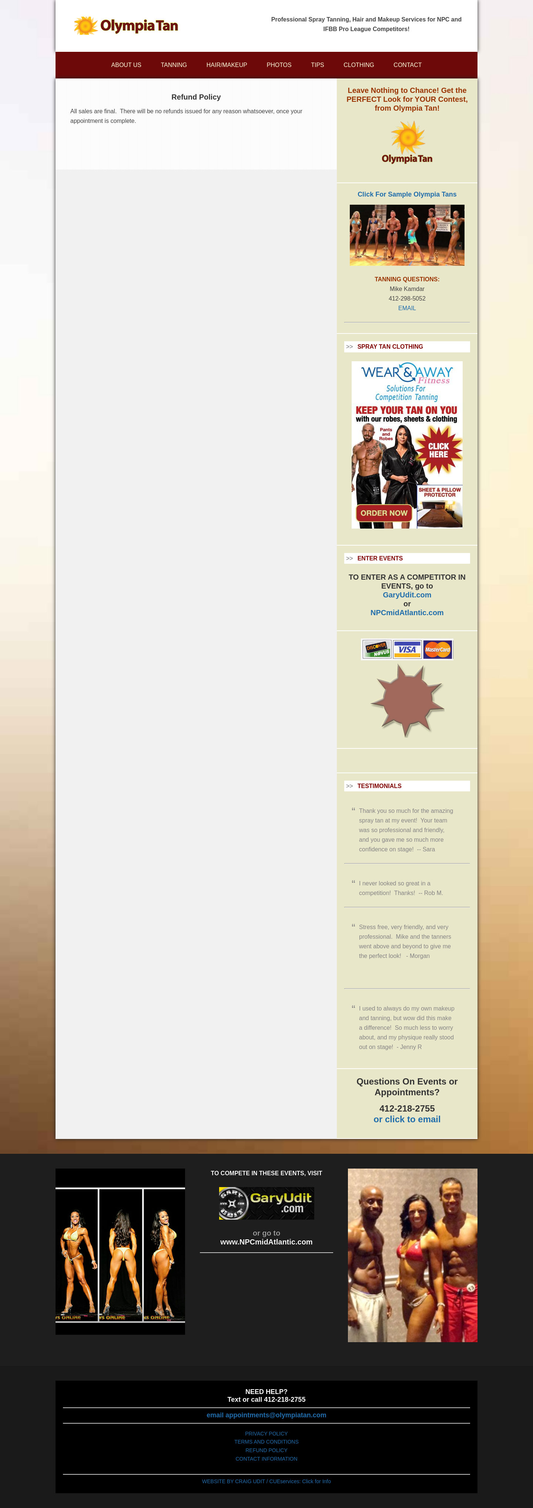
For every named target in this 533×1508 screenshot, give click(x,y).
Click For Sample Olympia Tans (407, 194)
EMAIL (407, 308)
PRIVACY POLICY (266, 1434)
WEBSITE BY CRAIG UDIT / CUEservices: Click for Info (266, 1481)
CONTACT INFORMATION (266, 1459)
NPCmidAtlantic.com (407, 613)
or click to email (406, 1119)
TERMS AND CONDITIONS (266, 1442)
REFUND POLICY (266, 1450)
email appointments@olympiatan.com (266, 1415)
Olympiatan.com (125, 26)
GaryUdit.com (407, 595)
